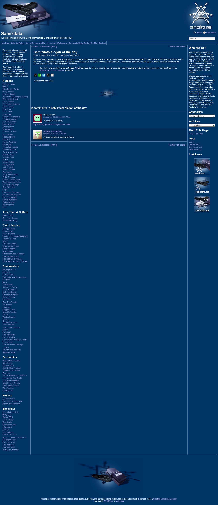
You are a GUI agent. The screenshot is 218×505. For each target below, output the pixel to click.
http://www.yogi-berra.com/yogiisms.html (51, 124)
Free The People (10, 302)
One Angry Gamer (10, 218)
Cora (5, 282)
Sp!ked (5, 330)
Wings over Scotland (11, 404)
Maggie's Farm (9, 309)
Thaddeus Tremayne (11, 192)
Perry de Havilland (10, 174)
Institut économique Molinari (15, 375)
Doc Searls (7, 422)
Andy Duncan (8, 92)
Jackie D (6, 139)
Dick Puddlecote (9, 292)
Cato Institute (8, 365)
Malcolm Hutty (8, 154)
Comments (211, 32)
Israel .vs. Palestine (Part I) (45, 47)
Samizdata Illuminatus (12, 182)
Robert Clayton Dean (11, 179)
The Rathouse (8, 445)
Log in (191, 142)
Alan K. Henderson (52, 131)
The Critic (7, 332)
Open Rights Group (11, 246)
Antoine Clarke (9, 94)
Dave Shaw (7, 112)
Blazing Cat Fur (9, 270)
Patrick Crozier (9, 169)
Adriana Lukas (9, 84)
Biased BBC (8, 417)
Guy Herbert (8, 134)
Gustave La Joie (9, 132)
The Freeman (8, 388)
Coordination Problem (12, 368)
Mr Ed (5, 159)
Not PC (6, 314)
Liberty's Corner (9, 239)
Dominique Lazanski (11, 117)
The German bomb (176, 47)
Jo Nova (6, 430)
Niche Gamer (8, 215)
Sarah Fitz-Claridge (11, 185)
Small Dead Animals (11, 327)
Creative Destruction (11, 370)
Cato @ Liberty (9, 229)
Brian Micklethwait (10, 99)
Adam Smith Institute (11, 360)
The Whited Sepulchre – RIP (14, 340)
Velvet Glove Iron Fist (12, 350)
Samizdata (11, 33)
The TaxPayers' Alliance (12, 259)
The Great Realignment (12, 401)
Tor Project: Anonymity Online (15, 261)
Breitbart (6, 272)
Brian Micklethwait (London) (46, 55)
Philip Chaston (9, 177)
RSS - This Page (196, 134)
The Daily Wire (9, 335)
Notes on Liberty (9, 244)
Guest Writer (8, 129)
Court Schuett (8, 107)
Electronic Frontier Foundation (15, 236)
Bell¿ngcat (7, 414)
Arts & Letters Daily (11, 412)
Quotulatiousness (10, 322)
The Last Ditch (9, 337)
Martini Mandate (9, 435)
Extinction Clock (9, 425)
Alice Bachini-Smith (11, 89)
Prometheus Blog (10, 220)
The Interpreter (9, 442)
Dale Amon (7, 109)
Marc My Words (9, 312)
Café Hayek (7, 363)
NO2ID (5, 241)
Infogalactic (7, 427)
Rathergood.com (10, 440)
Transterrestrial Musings (13, 345)
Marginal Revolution (11, 380)
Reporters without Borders (14, 254)
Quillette (6, 320)
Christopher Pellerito (11, 104)
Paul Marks (7, 172)
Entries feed (194, 144)
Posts (199, 32)
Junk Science (8, 432)
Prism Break (8, 251)
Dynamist (6, 299)
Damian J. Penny (10, 287)
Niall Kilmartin (8, 167)
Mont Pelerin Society (11, 383)
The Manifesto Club (11, 256)
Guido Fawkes (9, 399)
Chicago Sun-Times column (51, 70)
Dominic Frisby (9, 297)
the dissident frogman (12, 195)
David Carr (7, 114)
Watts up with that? (10, 450)
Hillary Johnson (9, 137)
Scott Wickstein (9, 187)
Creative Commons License (165, 499)
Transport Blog (9, 447)
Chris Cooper (8, 102)
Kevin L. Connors (10, 152)
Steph (5, 190)
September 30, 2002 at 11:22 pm (57, 117)
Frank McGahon (9, 122)
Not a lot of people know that (14, 437)
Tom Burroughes (9, 197)
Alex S (5, 86)
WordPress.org (195, 149)
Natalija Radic (8, 164)
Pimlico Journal (9, 249)
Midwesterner (8, 157)
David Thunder (9, 234)
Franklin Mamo (9, 124)
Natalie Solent (8, 162)
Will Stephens (8, 205)
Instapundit (7, 304)
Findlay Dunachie (10, 119)
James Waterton (9, 142)
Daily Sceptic (8, 231)
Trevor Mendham (10, 200)
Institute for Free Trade (12, 378)
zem (4, 207)
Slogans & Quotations (70, 55)
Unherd (6, 347)
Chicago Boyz (8, 275)
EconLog (6, 373)
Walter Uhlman (9, 202)
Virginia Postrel (9, 352)
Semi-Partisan (8, 325)
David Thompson (10, 289)
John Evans (7, 144)
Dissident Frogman (10, 294)
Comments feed (195, 147)
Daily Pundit (8, 284)
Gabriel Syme (8, 127)
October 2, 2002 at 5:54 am (54, 133)
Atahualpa (119, 501)
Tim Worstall (8, 342)
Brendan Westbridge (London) (15, 97)
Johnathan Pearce (10, 147)
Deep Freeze (8, 419)
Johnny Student (9, 149)
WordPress (108, 501)
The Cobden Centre (11, 385)
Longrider (6, 307)
